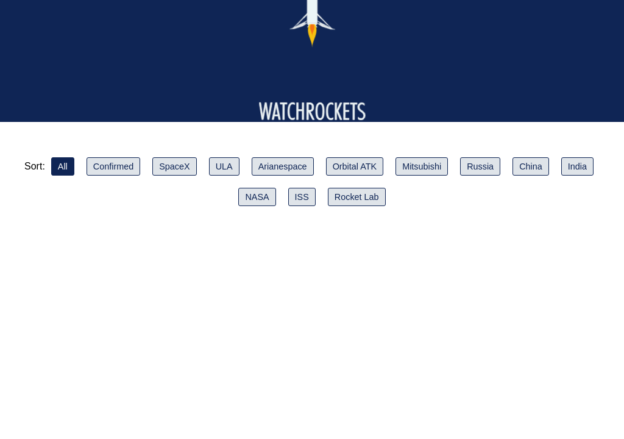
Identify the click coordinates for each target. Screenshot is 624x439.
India (577, 166)
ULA (224, 166)
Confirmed (113, 166)
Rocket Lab (357, 197)
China (530, 166)
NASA (257, 197)
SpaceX (174, 166)
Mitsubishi (421, 166)
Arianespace (282, 166)
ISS (302, 197)
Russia (480, 166)
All (63, 166)
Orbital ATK (355, 166)
